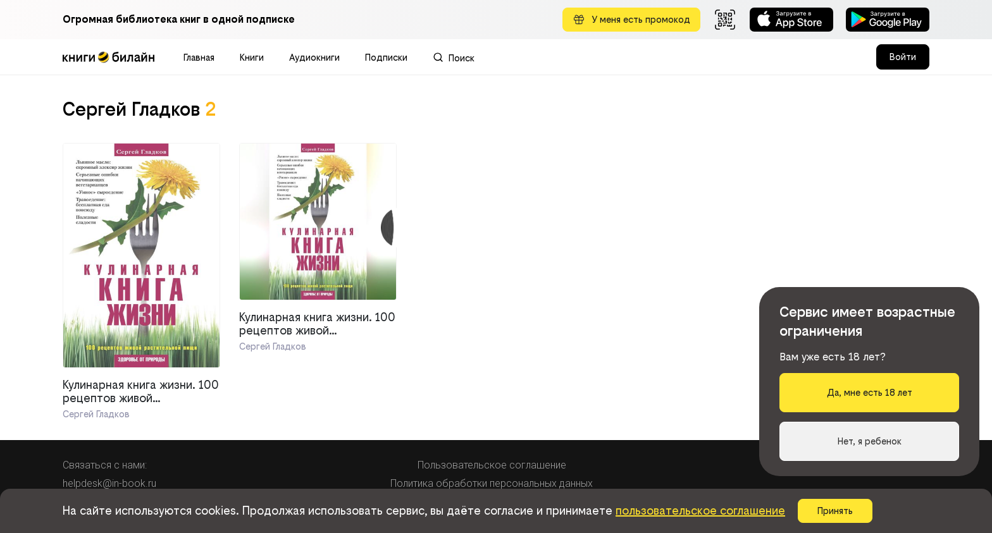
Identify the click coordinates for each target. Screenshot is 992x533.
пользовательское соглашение (700, 510)
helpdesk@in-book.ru (109, 483)
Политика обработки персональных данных (491, 483)
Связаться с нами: (105, 465)
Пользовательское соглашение (492, 465)
